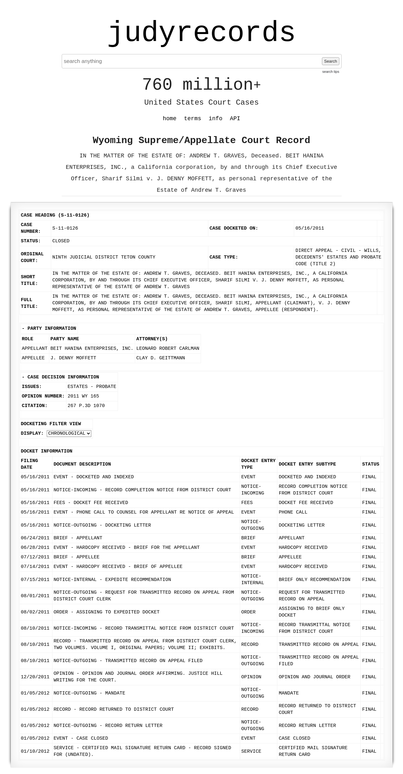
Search (330, 61)
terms (192, 118)
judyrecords (201, 33)
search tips (330, 71)
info (215, 118)
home (170, 118)
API (235, 118)
